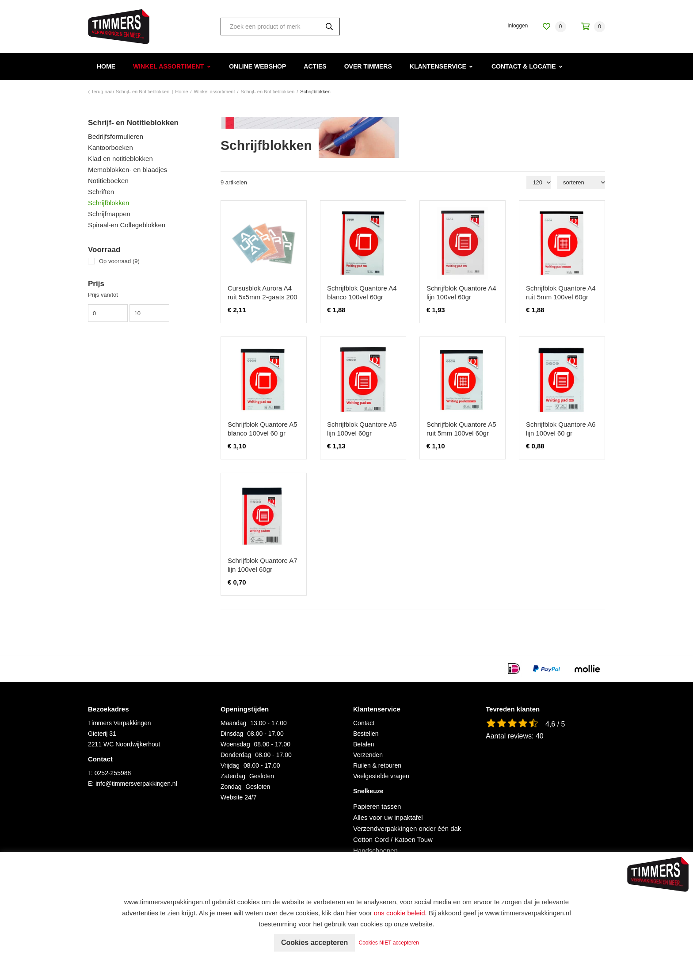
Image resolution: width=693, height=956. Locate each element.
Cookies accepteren (314, 942)
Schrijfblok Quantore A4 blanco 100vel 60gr (362, 292)
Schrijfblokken (108, 202)
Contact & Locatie (523, 66)
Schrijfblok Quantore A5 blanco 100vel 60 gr (262, 429)
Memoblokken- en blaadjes (127, 169)
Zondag (231, 786)
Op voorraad (119, 261)
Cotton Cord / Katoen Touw (393, 839)
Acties (315, 66)
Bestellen (366, 733)
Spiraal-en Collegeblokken (126, 225)
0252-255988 (113, 772)
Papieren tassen (377, 806)
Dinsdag (232, 733)
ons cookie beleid (399, 913)
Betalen (363, 744)
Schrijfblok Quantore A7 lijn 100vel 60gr (262, 565)
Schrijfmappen (109, 214)
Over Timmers (368, 66)
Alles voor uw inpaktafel (388, 817)
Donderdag (236, 754)
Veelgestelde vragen (381, 776)
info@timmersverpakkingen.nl (136, 783)
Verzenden (368, 754)
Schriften (101, 191)
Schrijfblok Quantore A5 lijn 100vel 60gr (362, 429)
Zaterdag (233, 776)
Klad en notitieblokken (120, 158)
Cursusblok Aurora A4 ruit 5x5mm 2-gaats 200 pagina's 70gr (262, 297)
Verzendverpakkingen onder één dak (407, 828)
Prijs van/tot (103, 295)
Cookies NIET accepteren (389, 943)
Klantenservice (438, 66)
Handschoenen (375, 850)
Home (106, 66)
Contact (363, 723)
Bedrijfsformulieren (115, 136)
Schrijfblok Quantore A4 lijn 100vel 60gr (461, 292)
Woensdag (235, 744)
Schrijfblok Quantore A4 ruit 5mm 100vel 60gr (561, 292)
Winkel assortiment (168, 66)
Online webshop (257, 66)
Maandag (233, 723)
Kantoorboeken (110, 147)
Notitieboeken (108, 180)
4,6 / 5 (555, 724)
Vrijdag (230, 765)
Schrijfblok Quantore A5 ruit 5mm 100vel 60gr (461, 429)
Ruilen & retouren (377, 765)
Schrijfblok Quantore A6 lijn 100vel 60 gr (561, 429)
